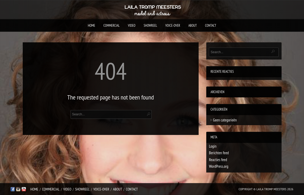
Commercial (112, 25)
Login (212, 146)
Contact (210, 25)
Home (91, 25)
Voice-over (172, 25)
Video (131, 25)
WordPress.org (218, 166)
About (192, 25)
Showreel (150, 25)
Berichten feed (219, 152)
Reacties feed (218, 159)
